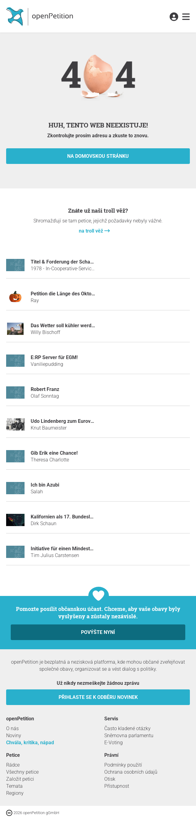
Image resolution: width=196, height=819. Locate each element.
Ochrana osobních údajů (130, 772)
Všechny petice (22, 772)
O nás (12, 728)
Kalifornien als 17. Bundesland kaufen (73, 517)
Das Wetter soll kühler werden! (64, 325)
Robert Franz (45, 389)
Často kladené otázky (127, 728)
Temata (14, 786)
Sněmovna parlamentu (128, 735)
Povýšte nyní (98, 632)
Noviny (13, 735)
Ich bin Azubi (45, 485)
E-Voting (113, 742)
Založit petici (20, 779)
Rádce (13, 765)
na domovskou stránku (98, 156)
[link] (186, 17)
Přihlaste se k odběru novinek (98, 697)
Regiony (15, 793)
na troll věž (91, 231)
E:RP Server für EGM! (54, 357)
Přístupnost (116, 786)
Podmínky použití (123, 765)
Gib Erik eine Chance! (54, 453)
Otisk (109, 779)
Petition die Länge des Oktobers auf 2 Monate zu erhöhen (94, 294)
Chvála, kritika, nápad (30, 742)
